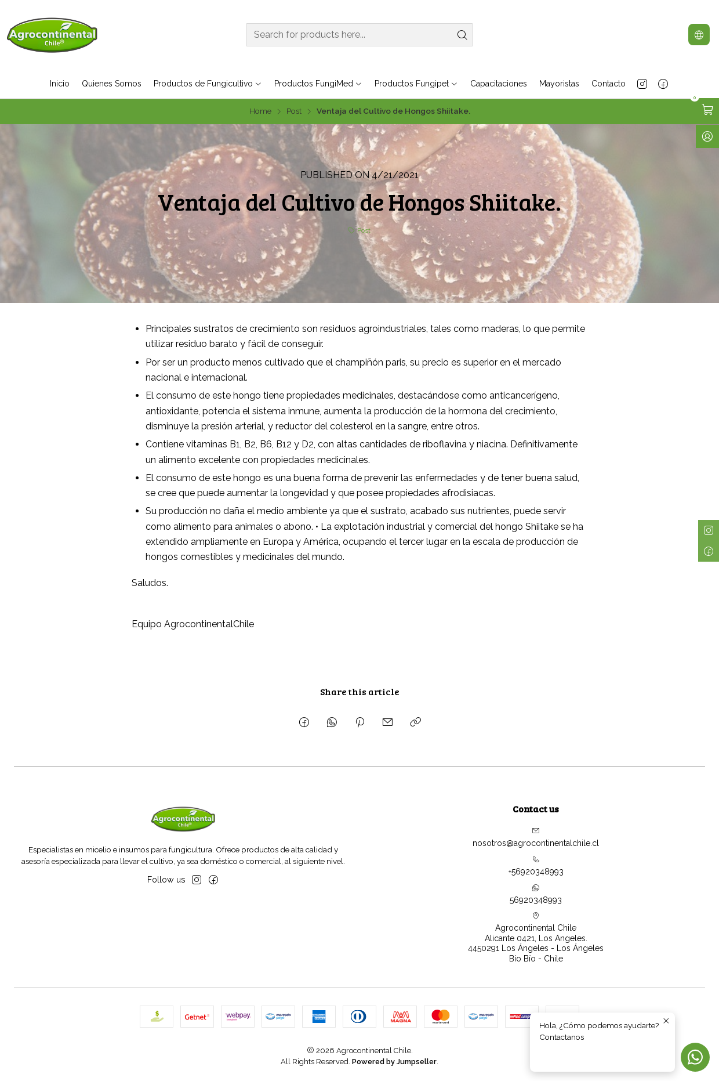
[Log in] (707, 136)
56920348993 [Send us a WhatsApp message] (536, 894)
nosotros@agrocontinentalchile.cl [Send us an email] (536, 837)
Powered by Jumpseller (394, 1061)
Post (294, 111)
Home (260, 111)
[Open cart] (707, 109)
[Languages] (699, 34)
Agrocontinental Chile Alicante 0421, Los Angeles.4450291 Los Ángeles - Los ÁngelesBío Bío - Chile (536, 937)
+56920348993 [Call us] (536, 865)
